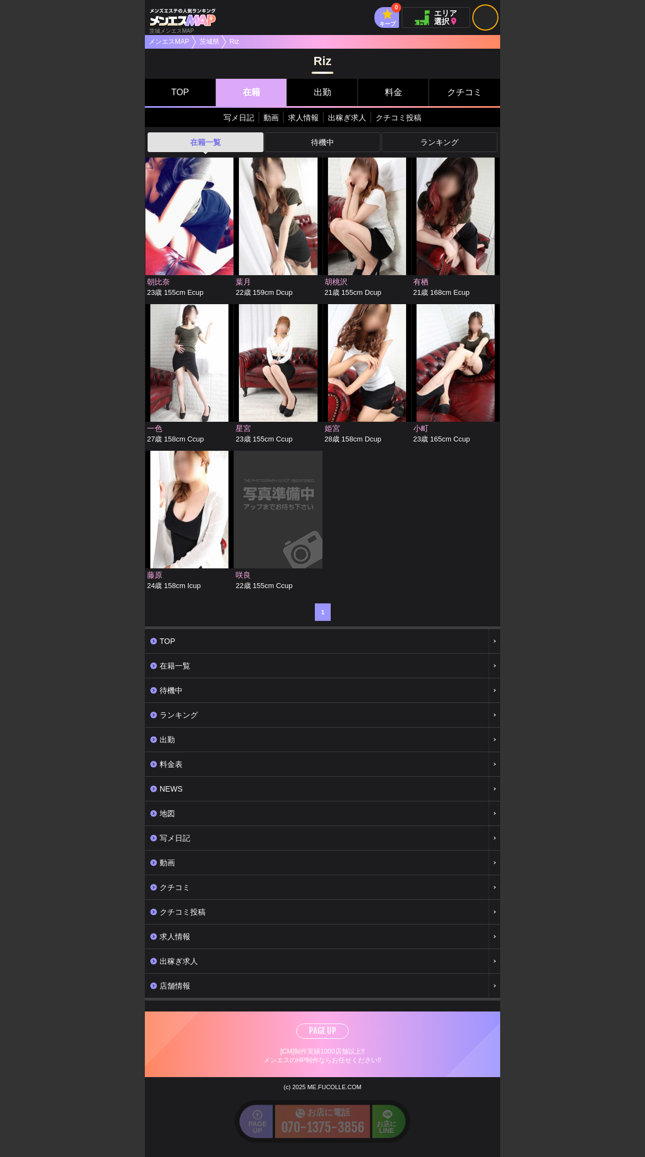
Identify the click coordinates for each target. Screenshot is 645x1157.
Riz (234, 41)
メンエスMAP (169, 41)
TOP (180, 92)
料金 (393, 92)
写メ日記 (239, 117)
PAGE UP (322, 1030)
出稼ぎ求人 (347, 117)
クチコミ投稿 (398, 117)
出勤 (322, 92)
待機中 (322, 142)
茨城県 (209, 41)
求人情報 (303, 117)
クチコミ (464, 92)
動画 (271, 117)
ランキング (439, 142)
